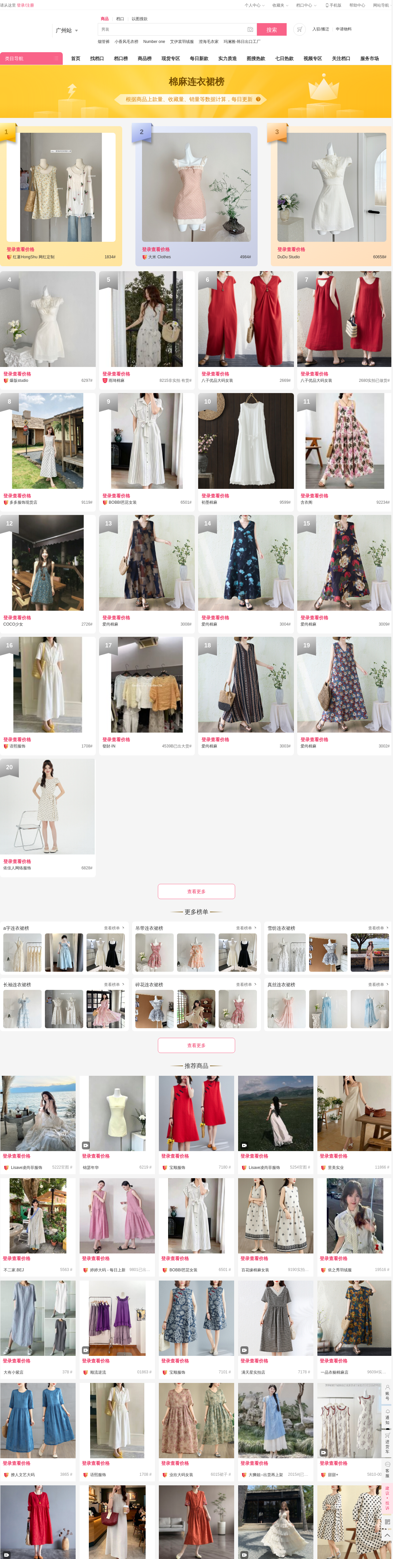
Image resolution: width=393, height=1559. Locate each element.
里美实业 (336, 1167)
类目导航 (14, 58)
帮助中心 (357, 5)
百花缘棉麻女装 (255, 1270)
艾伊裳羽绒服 (182, 41)
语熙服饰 (98, 1474)
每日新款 (199, 58)
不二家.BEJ (14, 1270)
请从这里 (17, 5)
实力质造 (227, 58)
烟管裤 (104, 41)
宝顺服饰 (177, 1167)
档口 (120, 19)
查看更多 (196, 1045)
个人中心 (255, 5)
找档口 (97, 58)
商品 (105, 19)
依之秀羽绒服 (340, 1270)
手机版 (332, 5)
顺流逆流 (98, 1372)
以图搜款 (140, 19)
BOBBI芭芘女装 (183, 1270)
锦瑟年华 (91, 1167)
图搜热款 (256, 58)
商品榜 (145, 58)
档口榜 (121, 58)
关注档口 (341, 58)
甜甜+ (333, 1474)
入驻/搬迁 (320, 29)
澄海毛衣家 (209, 41)
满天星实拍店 (253, 1372)
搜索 (272, 30)
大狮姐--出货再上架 (266, 1474)
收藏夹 (280, 5)
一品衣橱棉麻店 (334, 1372)
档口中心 (306, 5)
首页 (75, 58)
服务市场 (369, 58)
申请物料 (344, 29)
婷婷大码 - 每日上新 (107, 1270)
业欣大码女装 (181, 1474)
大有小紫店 (13, 1372)
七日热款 (284, 58)
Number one (154, 41)
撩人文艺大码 (23, 1474)
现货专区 (170, 58)
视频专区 (313, 58)
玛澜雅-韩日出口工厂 (242, 41)
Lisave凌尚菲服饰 (26, 1167)
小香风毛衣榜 (126, 41)
